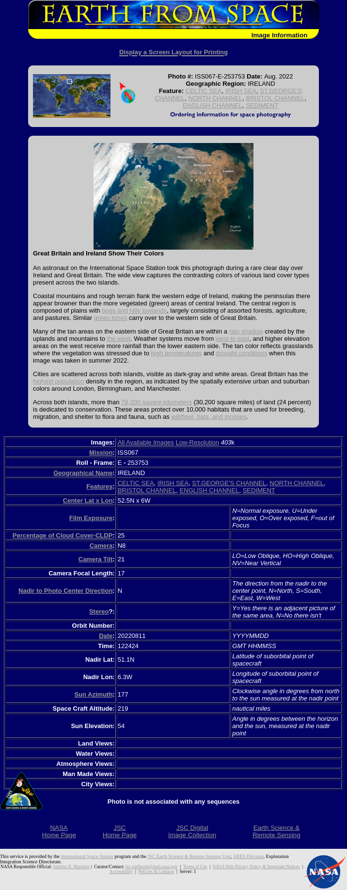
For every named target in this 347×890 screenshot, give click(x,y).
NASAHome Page (59, 831)
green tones (110, 317)
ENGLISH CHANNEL (212, 105)
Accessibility (121, 871)
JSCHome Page (120, 831)
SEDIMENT (262, 105)
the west (118, 338)
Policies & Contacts (156, 871)
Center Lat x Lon (88, 500)
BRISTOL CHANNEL (275, 98)
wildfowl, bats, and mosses (208, 416)
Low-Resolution (197, 442)
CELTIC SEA (204, 91)
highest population (58, 381)
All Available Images (146, 442)
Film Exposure (91, 518)
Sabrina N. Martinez (71, 866)
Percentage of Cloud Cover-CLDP (63, 535)
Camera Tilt (96, 559)
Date (105, 635)
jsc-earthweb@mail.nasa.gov (152, 866)
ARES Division (248, 856)
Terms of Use (195, 866)
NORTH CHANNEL (216, 98)
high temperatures (176, 353)
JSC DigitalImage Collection (192, 831)
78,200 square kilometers (156, 402)
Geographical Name (82, 473)
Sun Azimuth (93, 694)
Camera (101, 545)
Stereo (99, 611)
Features (99, 486)
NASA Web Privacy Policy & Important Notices (256, 866)
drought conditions (241, 353)
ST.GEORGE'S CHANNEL (229, 483)
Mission (100, 452)
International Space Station (87, 856)
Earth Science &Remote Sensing (276, 831)
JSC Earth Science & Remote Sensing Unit (189, 856)
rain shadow (246, 331)
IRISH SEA (240, 91)
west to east (232, 338)
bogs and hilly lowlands (134, 310)
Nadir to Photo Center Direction (65, 590)
